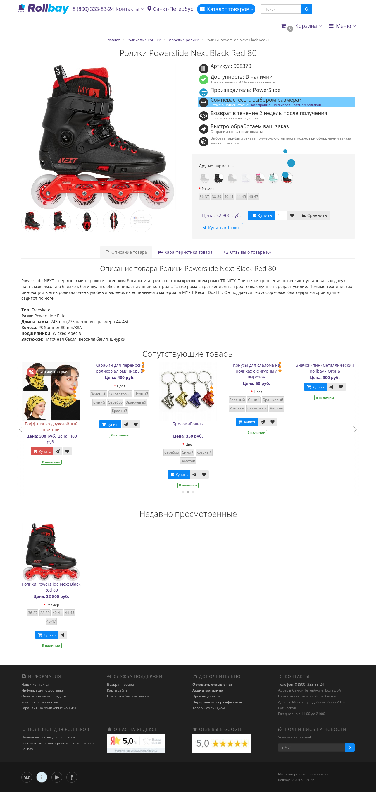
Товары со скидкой (208, 707)
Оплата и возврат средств (43, 696)
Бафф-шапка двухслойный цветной (55, 426)
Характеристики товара (185, 252)
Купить (46, 451)
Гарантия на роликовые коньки (48, 707)
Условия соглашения (39, 702)
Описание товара (126, 252)
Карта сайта (117, 690)
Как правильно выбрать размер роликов (286, 104)
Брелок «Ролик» (192, 423)
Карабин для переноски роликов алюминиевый (124, 368)
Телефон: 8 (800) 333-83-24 (301, 684)
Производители (206, 696)
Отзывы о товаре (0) (247, 252)
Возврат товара (120, 684)
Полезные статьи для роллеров (48, 737)
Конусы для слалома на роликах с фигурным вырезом (260, 371)
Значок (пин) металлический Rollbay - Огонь (329, 368)
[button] (301, 26)
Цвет (125, 385)
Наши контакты (35, 684)
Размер (208, 188)
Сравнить (314, 215)
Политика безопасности (128, 696)
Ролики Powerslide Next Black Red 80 (51, 587)
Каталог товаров (226, 9)
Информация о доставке (42, 690)
